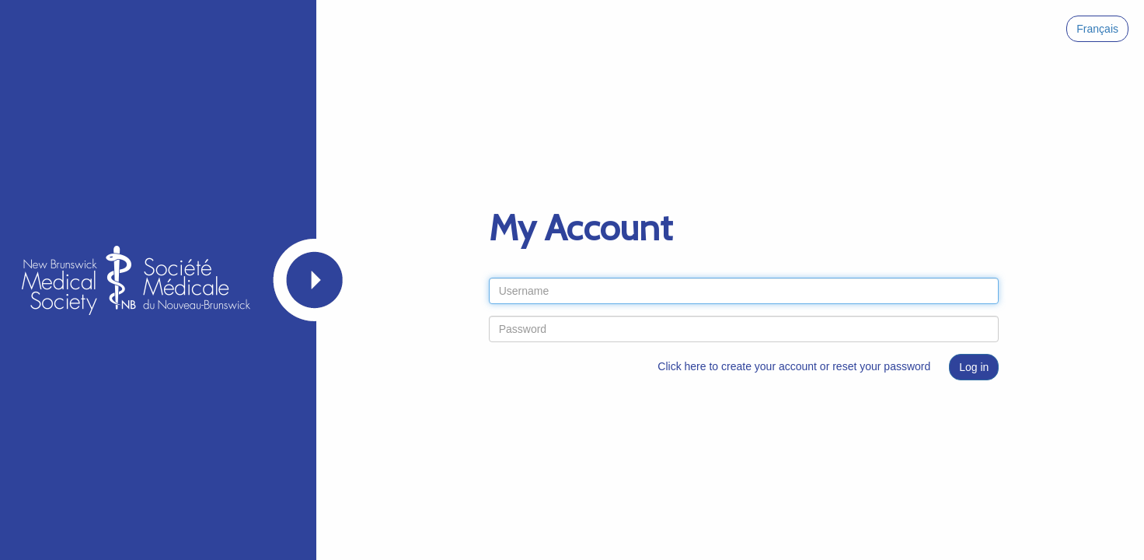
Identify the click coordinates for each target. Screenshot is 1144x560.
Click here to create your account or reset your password (793, 366)
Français (1097, 29)
